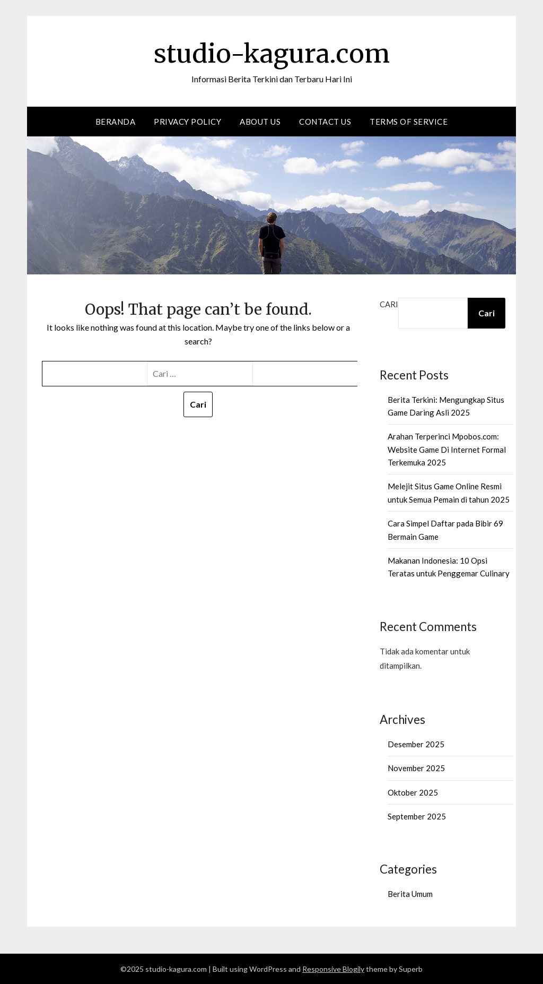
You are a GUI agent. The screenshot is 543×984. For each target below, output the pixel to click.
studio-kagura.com (272, 54)
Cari (389, 304)
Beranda (115, 121)
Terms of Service (409, 121)
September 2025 (417, 816)
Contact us (325, 121)
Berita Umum (410, 894)
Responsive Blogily (333, 968)
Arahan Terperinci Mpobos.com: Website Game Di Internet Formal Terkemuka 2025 (447, 449)
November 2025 (416, 768)
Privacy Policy (187, 121)
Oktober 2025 (413, 792)
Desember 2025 (416, 744)
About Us (260, 121)
